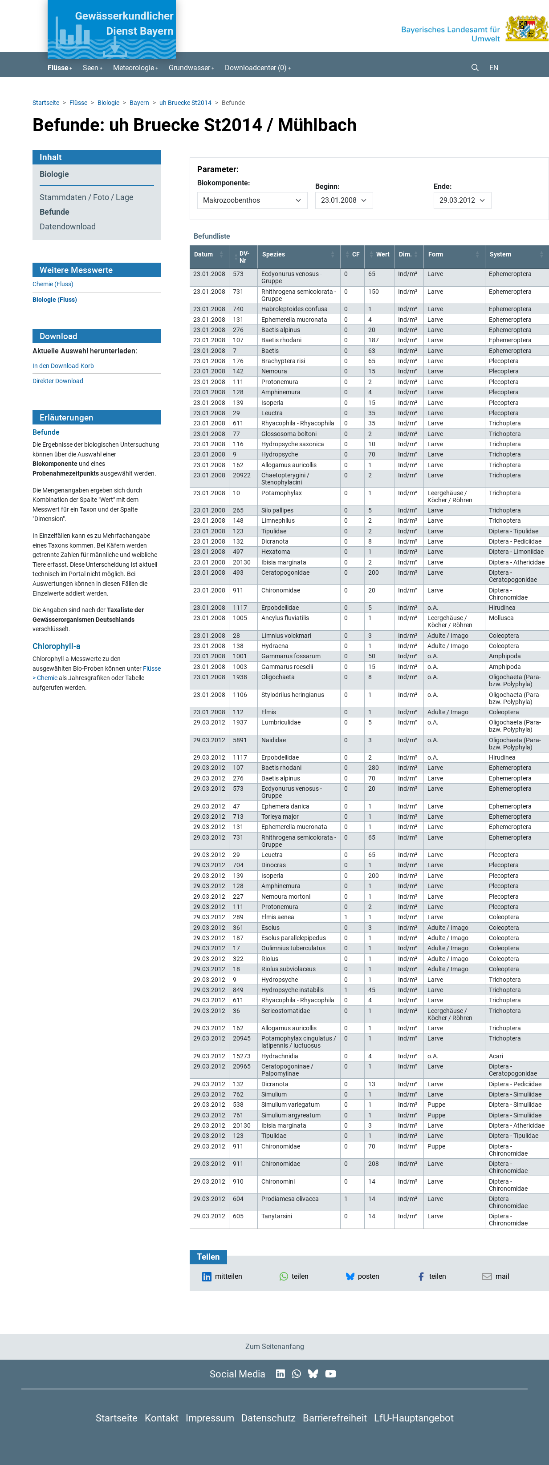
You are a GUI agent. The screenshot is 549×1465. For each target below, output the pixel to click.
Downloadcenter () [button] (256, 68)
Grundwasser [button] (189, 68)
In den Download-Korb (63, 366)
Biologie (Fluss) (55, 300)
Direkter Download (58, 381)
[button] (471, 68)
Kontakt (162, 1418)
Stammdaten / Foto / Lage (87, 197)
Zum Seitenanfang (274, 1346)
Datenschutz (268, 1418)
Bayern (139, 102)
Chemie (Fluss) (53, 284)
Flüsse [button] (58, 68)
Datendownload (68, 226)
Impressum (210, 1418)
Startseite (46, 102)
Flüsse (78, 102)
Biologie (108, 102)
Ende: (443, 186)
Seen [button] (90, 68)
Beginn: (327, 186)
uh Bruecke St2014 (185, 102)
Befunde (54, 212)
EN (493, 68)
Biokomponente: (223, 183)
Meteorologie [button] (133, 68)
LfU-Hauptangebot (414, 1418)
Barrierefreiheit (335, 1418)
